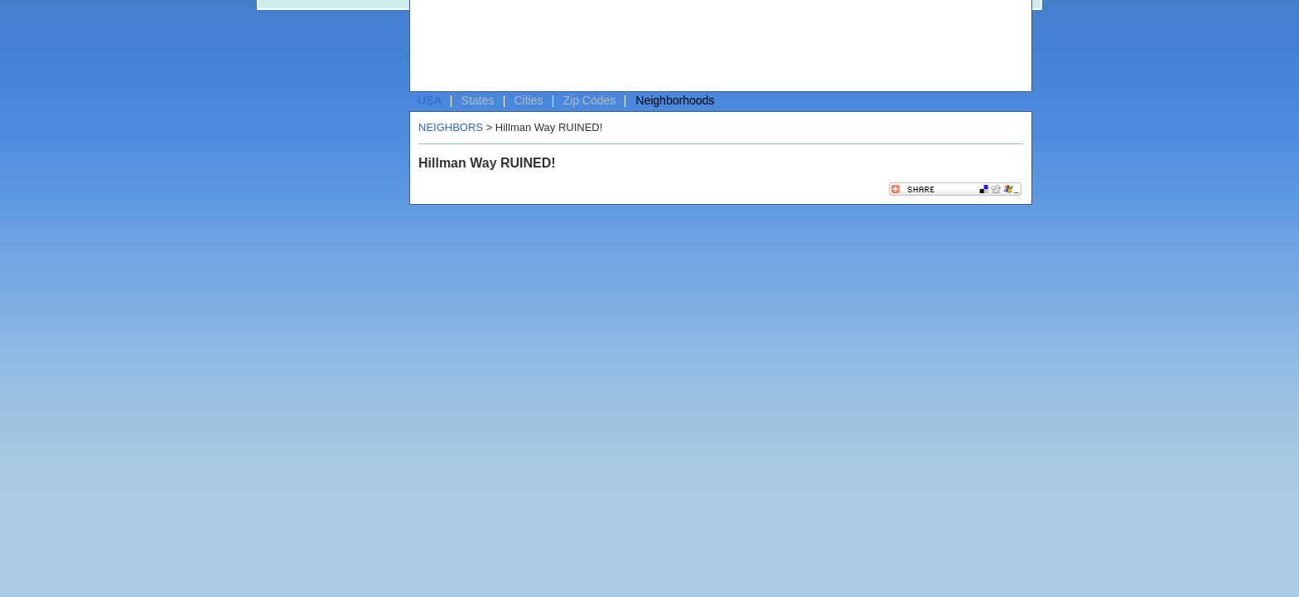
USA (430, 100)
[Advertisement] (716, 46)
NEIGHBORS (450, 127)
